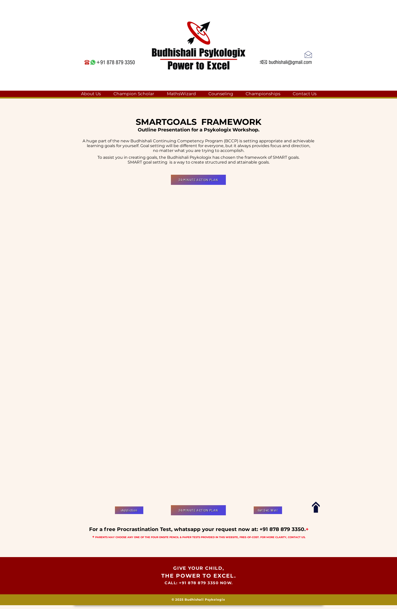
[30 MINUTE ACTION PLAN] (198, 180)
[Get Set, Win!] (268, 510)
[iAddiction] (129, 510)
